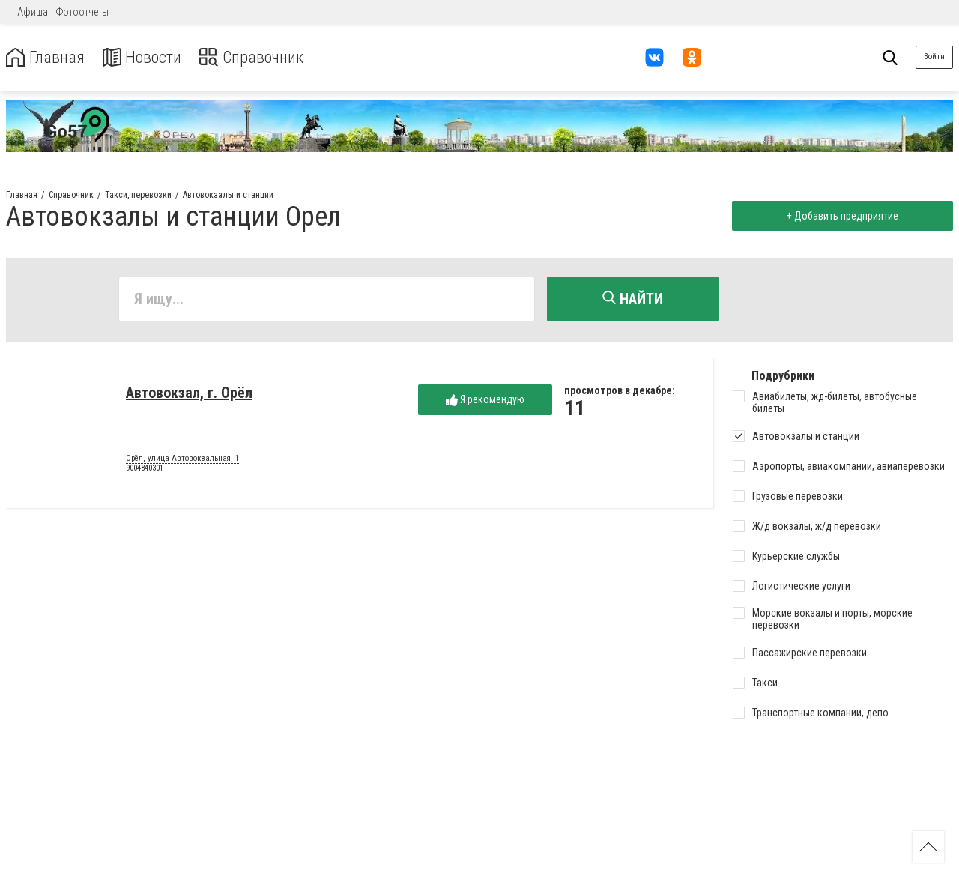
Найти (632, 299)
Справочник (265, 57)
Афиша (32, 12)
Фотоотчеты (82, 12)
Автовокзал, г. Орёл (189, 394)
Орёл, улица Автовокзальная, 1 (182, 460)
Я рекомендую (485, 401)
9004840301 (144, 470)
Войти (934, 56)
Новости (148, 57)
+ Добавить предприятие (840, 216)
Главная (47, 57)
